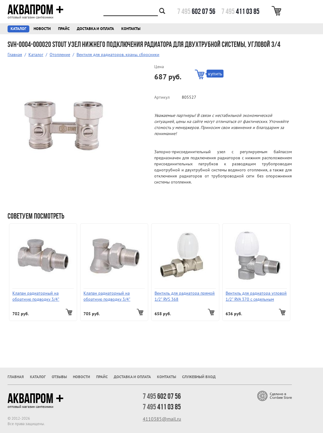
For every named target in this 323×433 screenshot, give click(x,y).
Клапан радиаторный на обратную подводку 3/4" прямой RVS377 (35, 296)
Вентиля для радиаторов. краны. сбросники (118, 54)
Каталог (18, 28)
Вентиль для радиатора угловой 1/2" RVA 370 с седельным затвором (256, 296)
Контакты (130, 28)
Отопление (60, 54)
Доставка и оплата (95, 28)
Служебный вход (199, 376)
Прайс (64, 28)
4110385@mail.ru (162, 419)
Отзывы (59, 376)
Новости (42, 28)
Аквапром (36, 9)
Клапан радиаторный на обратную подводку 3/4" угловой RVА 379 (106, 296)
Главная (15, 54)
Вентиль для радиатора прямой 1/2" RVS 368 (185, 296)
